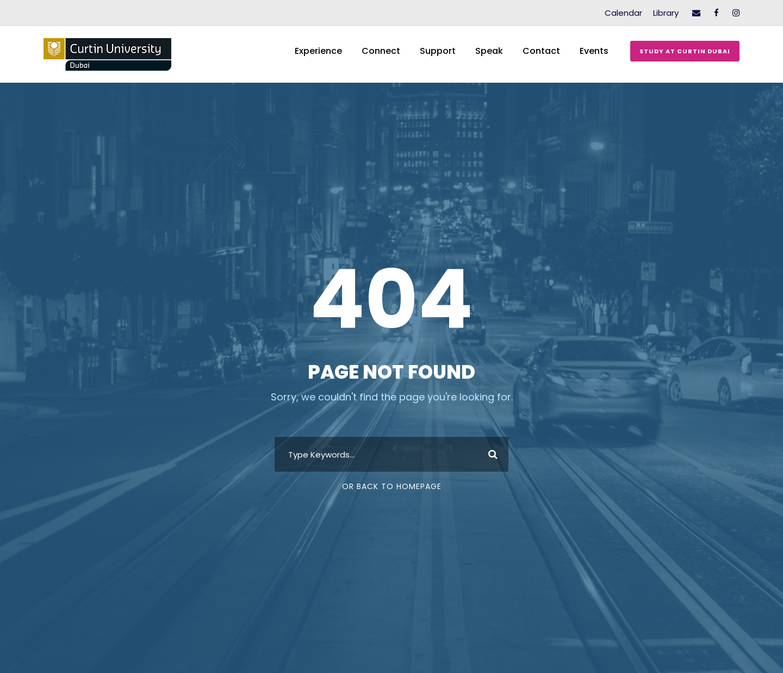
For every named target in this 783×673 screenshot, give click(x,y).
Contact (541, 51)
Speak (489, 51)
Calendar (623, 12)
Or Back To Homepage (392, 486)
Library (666, 12)
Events (594, 51)
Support (438, 51)
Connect (381, 51)
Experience (318, 51)
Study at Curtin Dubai (684, 51)
